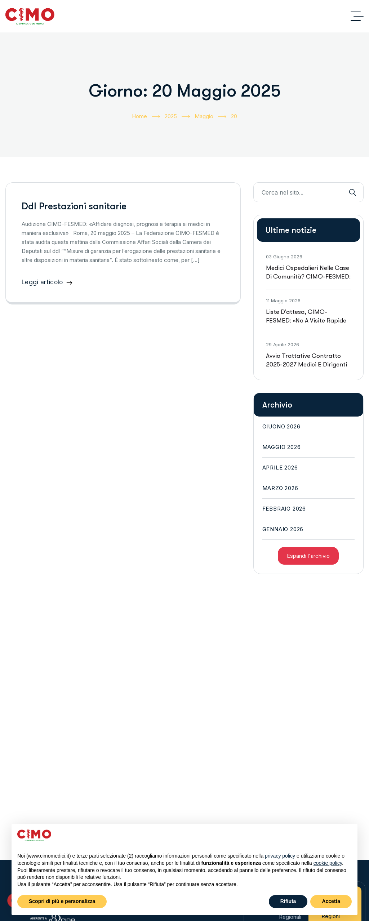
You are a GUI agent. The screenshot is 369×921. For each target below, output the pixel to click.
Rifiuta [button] (288, 901)
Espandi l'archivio (308, 555)
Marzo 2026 (280, 488)
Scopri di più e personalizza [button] (62, 901)
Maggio (210, 116)
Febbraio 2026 (284, 508)
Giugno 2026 (281, 426)
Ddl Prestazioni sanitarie (74, 206)
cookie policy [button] (328, 863)
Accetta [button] (331, 901)
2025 (177, 116)
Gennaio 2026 (283, 529)
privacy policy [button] (280, 856)
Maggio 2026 (281, 447)
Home (146, 116)
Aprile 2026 (280, 467)
